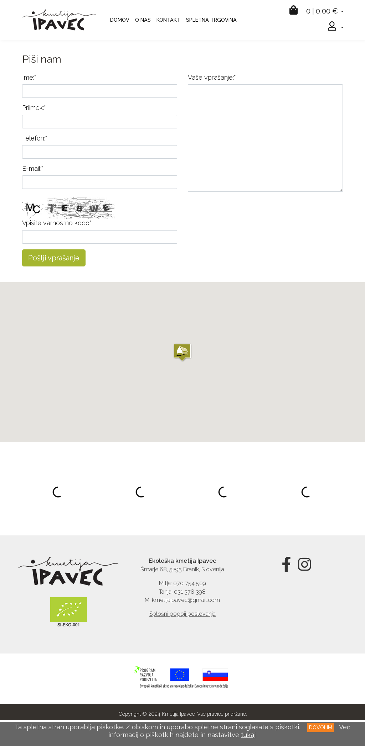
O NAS (143, 20)
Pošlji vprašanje (53, 258)
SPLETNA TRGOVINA (211, 20)
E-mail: (32, 168)
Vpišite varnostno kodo (57, 223)
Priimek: (34, 107)
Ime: (29, 77)
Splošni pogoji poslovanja (182, 613)
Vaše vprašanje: (212, 77)
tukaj (248, 735)
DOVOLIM (320, 727)
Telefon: (34, 138)
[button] (182, 352)
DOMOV (119, 20)
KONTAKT (168, 20)
